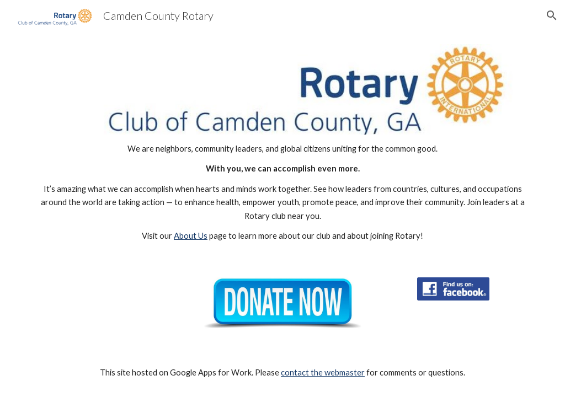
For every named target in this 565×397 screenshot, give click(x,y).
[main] (282, 193)
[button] (552, 15)
